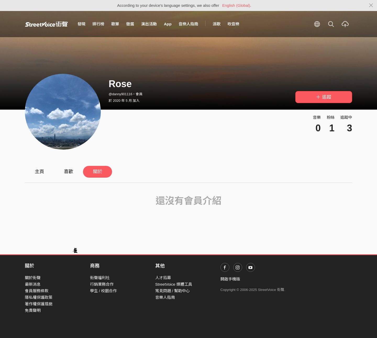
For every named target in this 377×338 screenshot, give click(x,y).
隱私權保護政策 (38, 297)
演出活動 (149, 24)
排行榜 (98, 24)
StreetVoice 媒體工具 (173, 284)
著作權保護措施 (38, 304)
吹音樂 (233, 24)
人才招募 (163, 277)
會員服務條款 (36, 291)
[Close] (371, 5)
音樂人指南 (188, 24)
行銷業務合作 (102, 284)
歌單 (115, 24)
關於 (97, 171)
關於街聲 (33, 277)
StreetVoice (46, 24)
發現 (81, 24)
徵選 (130, 24)
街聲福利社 (100, 277)
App (167, 24)
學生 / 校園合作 (103, 291)
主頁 (39, 171)
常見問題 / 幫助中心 (172, 291)
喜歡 (68, 171)
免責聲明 (33, 310)
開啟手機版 (230, 279)
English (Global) (236, 5)
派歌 (216, 24)
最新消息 (33, 284)
